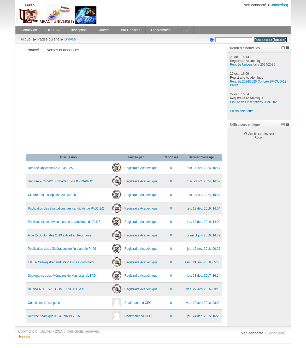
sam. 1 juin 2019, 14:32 (204, 235)
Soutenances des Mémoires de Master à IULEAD (62, 275)
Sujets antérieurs (242, 111)
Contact (103, 30)
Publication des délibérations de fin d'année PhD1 (62, 249)
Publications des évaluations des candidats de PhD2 (64, 222)
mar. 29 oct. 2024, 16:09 (203, 181)
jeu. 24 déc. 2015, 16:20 (203, 316)
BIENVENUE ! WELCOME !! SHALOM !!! (56, 289)
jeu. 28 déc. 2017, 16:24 (203, 275)
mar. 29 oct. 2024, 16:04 (203, 195)
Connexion (278, 5)
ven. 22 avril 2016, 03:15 (203, 289)
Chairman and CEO (138, 303)
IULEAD (54, 30)
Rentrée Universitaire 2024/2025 (50, 168)
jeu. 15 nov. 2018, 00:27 (203, 249)
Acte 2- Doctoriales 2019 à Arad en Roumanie (59, 235)
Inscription (79, 30)
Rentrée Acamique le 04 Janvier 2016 (54, 316)
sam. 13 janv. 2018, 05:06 (202, 262)
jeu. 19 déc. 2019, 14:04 (203, 208)
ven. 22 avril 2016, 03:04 (203, 303)
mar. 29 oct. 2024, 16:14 (203, 168)
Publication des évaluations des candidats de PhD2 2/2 (66, 208)
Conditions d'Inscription (44, 303)
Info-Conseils (130, 30)
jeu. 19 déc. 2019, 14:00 (203, 222)
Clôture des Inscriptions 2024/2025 (52, 195)
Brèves (70, 39)
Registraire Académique (141, 168)
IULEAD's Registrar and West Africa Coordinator (61, 262)
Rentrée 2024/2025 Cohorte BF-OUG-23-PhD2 (60, 181)
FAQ (184, 30)
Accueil (26, 39)
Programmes (160, 30)
